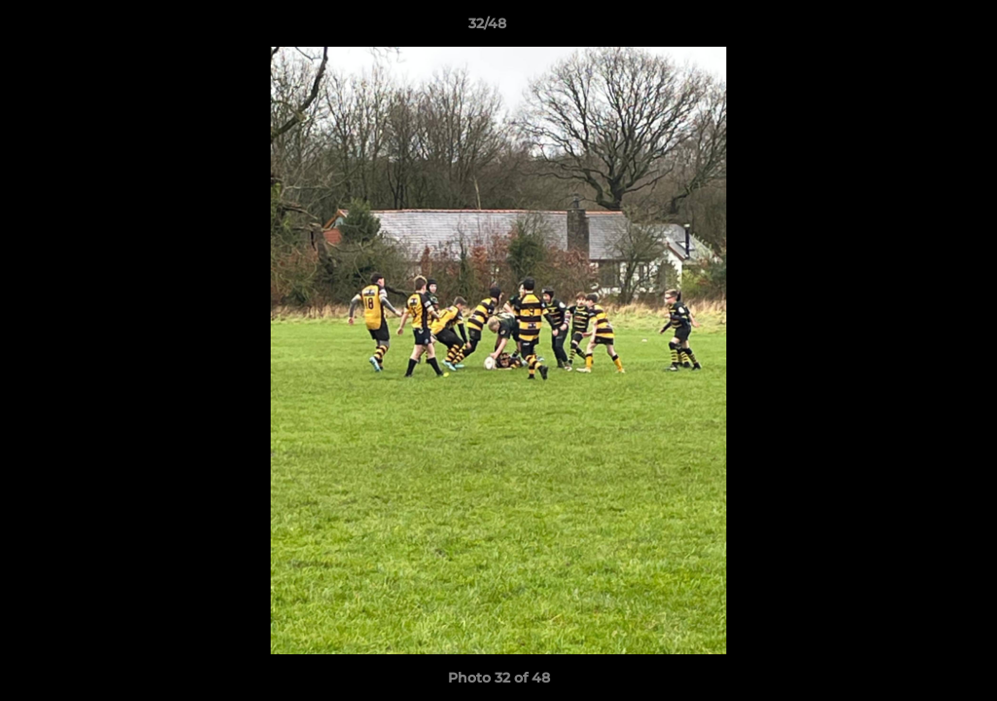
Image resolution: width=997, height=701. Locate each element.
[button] (915, 28)
